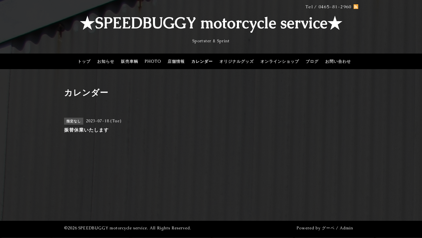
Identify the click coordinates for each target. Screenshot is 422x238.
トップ (84, 61)
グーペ (328, 228)
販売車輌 (129, 61)
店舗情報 (176, 61)
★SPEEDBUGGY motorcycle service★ (211, 23)
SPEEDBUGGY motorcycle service (112, 228)
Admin (346, 228)
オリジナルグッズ (236, 61)
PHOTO (153, 61)
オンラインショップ (279, 61)
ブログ (312, 61)
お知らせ (105, 61)
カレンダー (202, 61)
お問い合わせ (338, 61)
